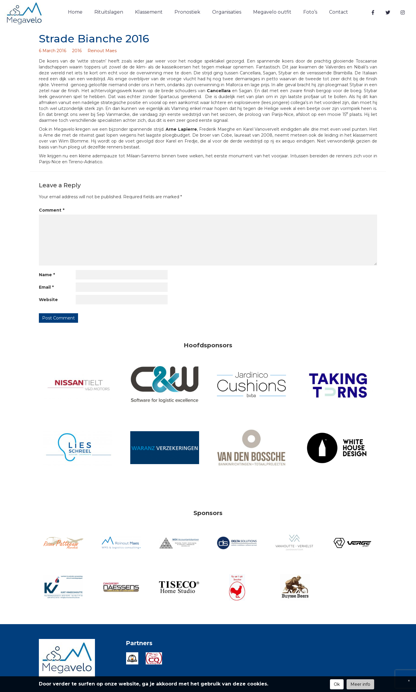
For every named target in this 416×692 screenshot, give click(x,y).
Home (75, 12)
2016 (77, 50)
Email (46, 287)
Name (47, 274)
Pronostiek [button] (187, 12)
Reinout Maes (102, 50)
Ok (337, 684)
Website (48, 299)
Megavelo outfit (272, 12)
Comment (51, 210)
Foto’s (310, 12)
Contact (338, 12)
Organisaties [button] (226, 12)
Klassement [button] (149, 12)
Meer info (360, 684)
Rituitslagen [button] (108, 12)
